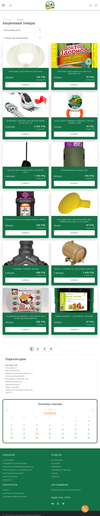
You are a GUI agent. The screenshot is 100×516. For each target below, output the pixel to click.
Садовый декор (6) (12, 381)
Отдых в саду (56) (12, 384)
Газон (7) (8, 389)
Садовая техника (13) (13, 378)
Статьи (54, 470)
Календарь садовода (50, 400)
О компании (8, 457)
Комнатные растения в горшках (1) (19, 370)
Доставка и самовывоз (13, 490)
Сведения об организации (15, 460)
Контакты (7, 477)
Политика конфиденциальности (18, 463)
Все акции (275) (11, 362)
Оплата (6, 487)
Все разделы (57, 457)
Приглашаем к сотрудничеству (17, 467)
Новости (55, 473)
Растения (55, 460)
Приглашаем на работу (13, 470)
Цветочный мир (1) (12, 367)
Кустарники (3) (11, 364)
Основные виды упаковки (15, 493)
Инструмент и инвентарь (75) (16, 376)
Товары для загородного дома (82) (19, 386)
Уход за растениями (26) (14, 373)
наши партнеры (10, 473)
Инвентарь (56, 463)
